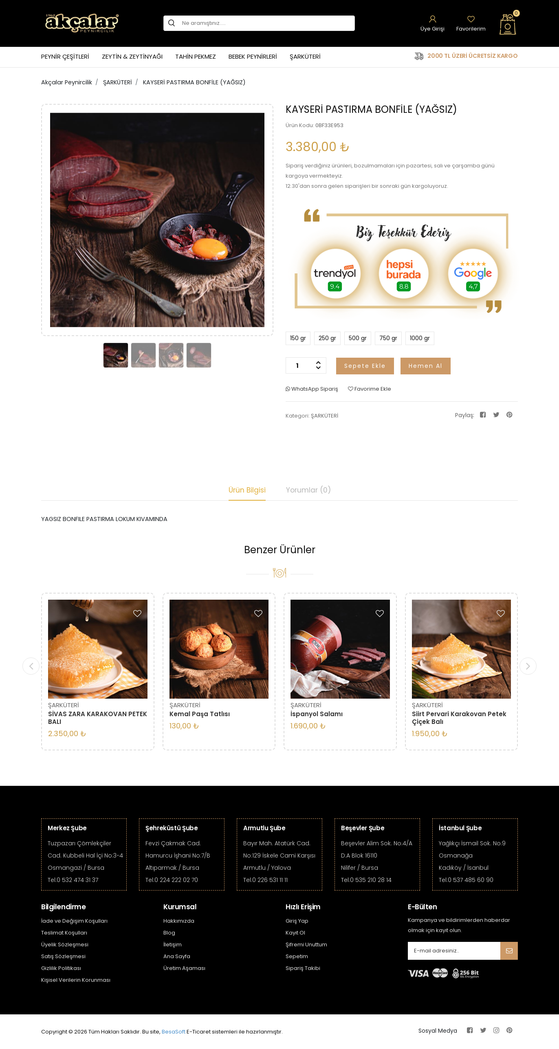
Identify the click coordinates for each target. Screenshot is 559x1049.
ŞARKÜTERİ (305, 56)
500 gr (355, 338)
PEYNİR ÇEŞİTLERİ (65, 56)
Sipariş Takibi (303, 968)
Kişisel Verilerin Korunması (75, 980)
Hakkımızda (178, 921)
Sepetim (297, 956)
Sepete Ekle (365, 366)
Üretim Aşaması (184, 968)
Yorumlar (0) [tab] (308, 490)
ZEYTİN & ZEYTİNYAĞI (132, 56)
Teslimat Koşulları (64, 933)
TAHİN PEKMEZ (195, 56)
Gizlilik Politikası (61, 968)
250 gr (325, 338)
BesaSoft (173, 1032)
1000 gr (417, 338)
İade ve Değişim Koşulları (74, 921)
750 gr (386, 338)
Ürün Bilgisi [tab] (247, 490)
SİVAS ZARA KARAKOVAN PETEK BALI (97, 718)
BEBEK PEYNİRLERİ (253, 56)
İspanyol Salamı (317, 714)
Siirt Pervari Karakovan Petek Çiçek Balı (459, 718)
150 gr (296, 338)
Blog (169, 933)
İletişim (172, 944)
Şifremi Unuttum (306, 944)
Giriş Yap (297, 921)
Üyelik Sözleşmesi (64, 944)
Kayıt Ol (295, 933)
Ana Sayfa (176, 956)
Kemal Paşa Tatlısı (199, 714)
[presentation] (31, 666)
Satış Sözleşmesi (63, 956)
